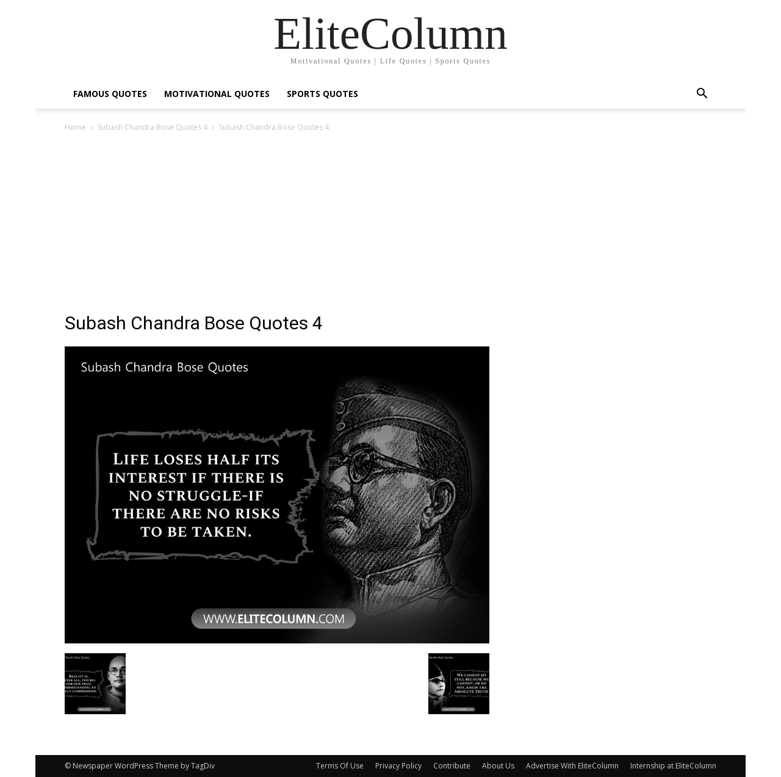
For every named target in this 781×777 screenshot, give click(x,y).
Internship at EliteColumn (673, 766)
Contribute (451, 766)
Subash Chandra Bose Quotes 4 (152, 127)
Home (75, 127)
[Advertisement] (390, 225)
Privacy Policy (398, 766)
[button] (701, 95)
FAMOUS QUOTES (110, 93)
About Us (498, 766)
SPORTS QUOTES (322, 93)
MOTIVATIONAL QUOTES (217, 93)
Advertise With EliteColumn (572, 766)
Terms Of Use (340, 766)
